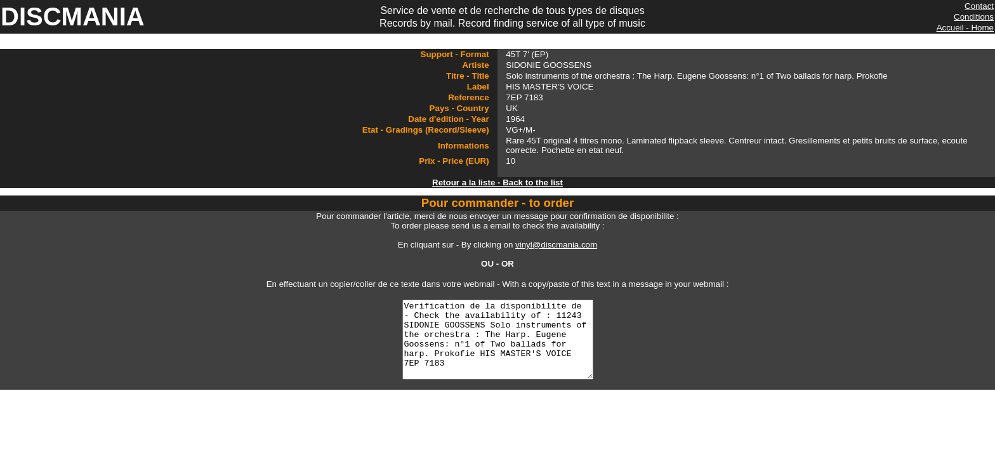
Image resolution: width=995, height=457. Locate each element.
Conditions (974, 17)
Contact (979, 6)
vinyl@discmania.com (556, 244)
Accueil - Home (965, 27)
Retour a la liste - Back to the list (497, 182)
